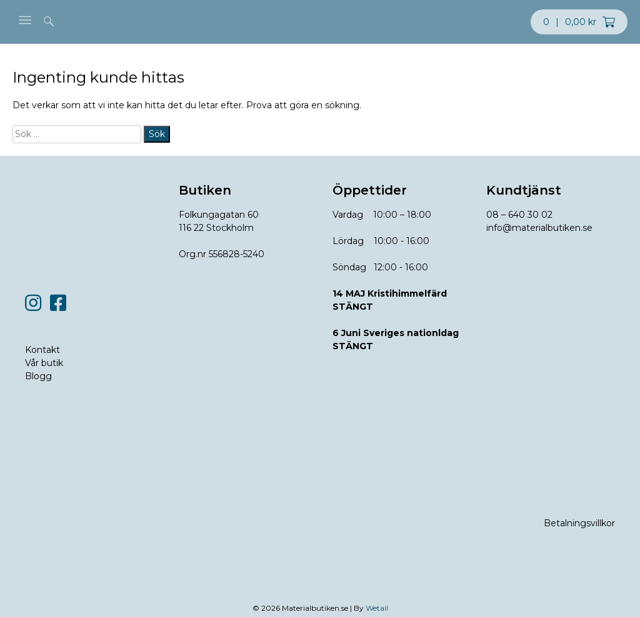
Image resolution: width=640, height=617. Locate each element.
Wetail (377, 608)
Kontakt (42, 349)
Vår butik (44, 363)
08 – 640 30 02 (519, 214)
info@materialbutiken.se (539, 227)
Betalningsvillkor (579, 523)
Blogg (38, 376)
